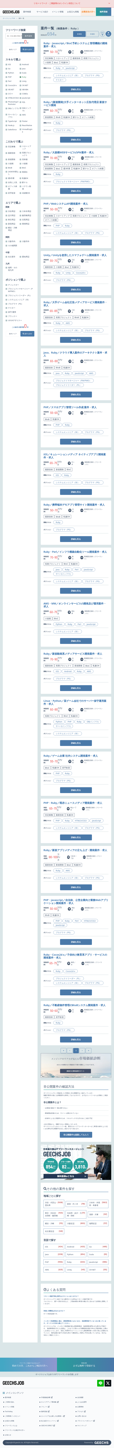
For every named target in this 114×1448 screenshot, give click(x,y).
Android (67, 671)
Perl (76, 569)
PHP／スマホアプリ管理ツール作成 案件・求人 (70, 407)
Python (59, 624)
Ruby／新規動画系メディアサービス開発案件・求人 (73, 653)
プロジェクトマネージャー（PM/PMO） (73, 181)
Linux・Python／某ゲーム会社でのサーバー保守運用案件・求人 (75, 702)
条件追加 (28, 36)
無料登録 (103, 11)
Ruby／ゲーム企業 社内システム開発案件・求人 (71, 755)
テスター (60, 79)
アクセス (81, 1411)
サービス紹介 (42, 11)
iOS (57, 475)
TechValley (9, 1411)
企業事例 (80, 1407)
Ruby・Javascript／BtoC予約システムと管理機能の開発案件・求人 (75, 45)
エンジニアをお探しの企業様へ (53, 1416)
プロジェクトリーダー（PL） (68, 385)
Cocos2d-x (80, 272)
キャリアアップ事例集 (50, 1402)
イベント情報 (58, 11)
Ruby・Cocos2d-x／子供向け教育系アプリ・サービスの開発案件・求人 (75, 956)
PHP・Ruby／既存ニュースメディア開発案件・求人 (73, 803)
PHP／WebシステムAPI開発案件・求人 (66, 203)
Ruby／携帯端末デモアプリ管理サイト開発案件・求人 (74, 504)
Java (58, 373)
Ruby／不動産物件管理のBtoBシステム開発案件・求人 (75, 1005)
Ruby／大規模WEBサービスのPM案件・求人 (69, 152)
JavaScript (70, 68)
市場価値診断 (47, 1397)
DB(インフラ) (92, 721)
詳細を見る (76, 89)
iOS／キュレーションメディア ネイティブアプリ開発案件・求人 (75, 456)
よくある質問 (81, 1402)
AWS (68, 323)
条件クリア (13, 49)
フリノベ (45, 1407)
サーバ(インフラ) (63, 574)
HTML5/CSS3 (81, 820)
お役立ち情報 (73, 11)
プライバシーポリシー (86, 1421)
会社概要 (80, 1397)
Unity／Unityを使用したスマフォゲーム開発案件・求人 (75, 255)
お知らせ (8, 1435)
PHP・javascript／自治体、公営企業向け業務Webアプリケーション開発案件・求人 (76, 901)
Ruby (58, 68)
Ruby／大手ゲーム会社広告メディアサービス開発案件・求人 (75, 304)
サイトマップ (81, 1425)
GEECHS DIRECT (48, 1425)
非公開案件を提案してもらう (76, 1134)
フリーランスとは (11, 1425)
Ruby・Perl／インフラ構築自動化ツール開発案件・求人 (75, 551)
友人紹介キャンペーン (50, 1421)
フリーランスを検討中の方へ (15, 1430)
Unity (68, 272)
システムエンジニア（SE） (67, 75)
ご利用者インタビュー (12, 1416)
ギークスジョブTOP (9, 18)
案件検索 (27, 11)
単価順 (92, 34)
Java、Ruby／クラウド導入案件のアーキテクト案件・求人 (75, 354)
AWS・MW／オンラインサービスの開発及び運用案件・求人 (75, 605)
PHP (58, 225)
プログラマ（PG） (93, 75)
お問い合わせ (81, 1416)
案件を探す (27, 49)
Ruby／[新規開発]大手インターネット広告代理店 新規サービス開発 (75, 103)
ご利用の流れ (9, 1402)
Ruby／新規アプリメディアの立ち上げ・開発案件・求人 (75, 850)
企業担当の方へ (88, 11)
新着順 (79, 34)
